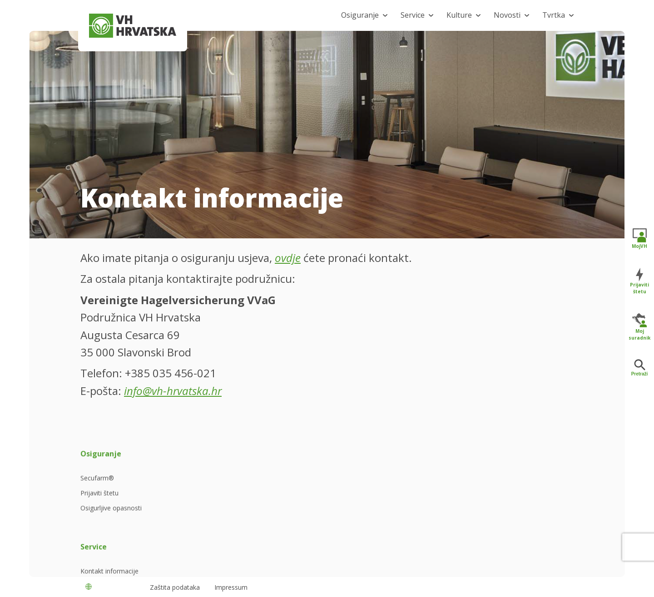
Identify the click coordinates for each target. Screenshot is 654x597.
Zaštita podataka (175, 587)
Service (413, 15)
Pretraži (639, 368)
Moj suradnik (639, 326)
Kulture (459, 15)
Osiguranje (360, 15)
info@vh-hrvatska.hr (173, 390)
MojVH (639, 238)
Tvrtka (553, 15)
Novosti (507, 15)
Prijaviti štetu (639, 280)
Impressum (231, 587)
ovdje (288, 257)
